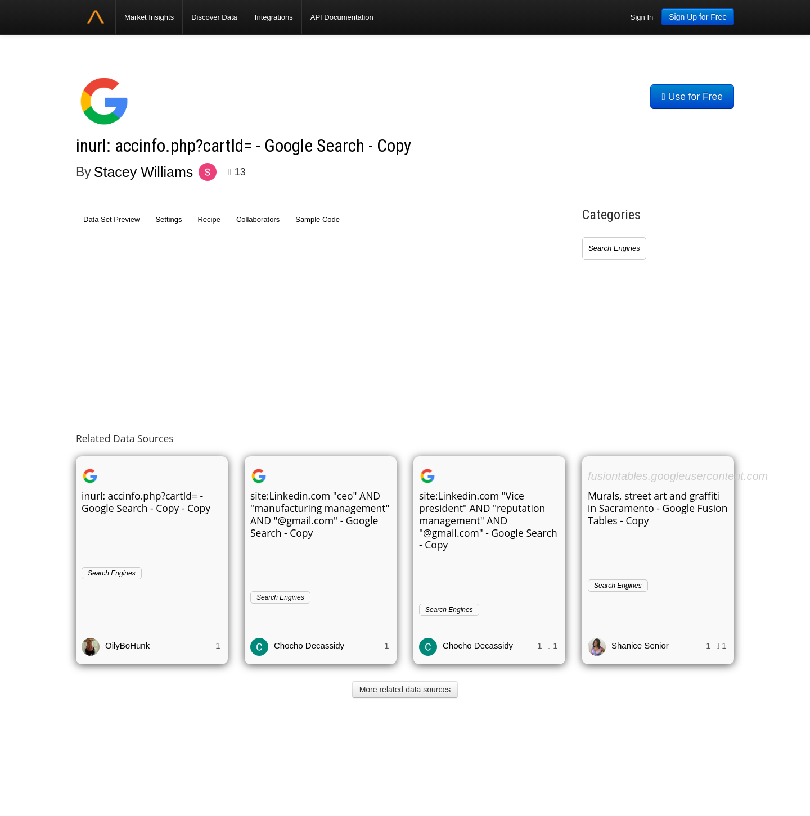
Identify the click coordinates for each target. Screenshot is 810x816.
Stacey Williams (143, 172)
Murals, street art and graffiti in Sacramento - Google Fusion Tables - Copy (657, 508)
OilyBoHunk (127, 645)
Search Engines (614, 248)
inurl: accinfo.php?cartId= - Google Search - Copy (243, 145)
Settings (168, 219)
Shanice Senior (640, 645)
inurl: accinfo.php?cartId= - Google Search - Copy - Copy (146, 502)
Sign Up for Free (698, 16)
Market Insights (149, 17)
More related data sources (405, 689)
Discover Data (214, 17)
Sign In (642, 17)
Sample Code (317, 219)
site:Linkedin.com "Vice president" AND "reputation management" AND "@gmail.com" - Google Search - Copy (488, 520)
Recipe (208, 219)
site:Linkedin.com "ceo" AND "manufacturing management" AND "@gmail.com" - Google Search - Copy (319, 514)
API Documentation (342, 17)
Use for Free (692, 96)
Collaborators (258, 219)
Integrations (274, 17)
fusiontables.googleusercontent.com (678, 476)
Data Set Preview (111, 219)
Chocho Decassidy (309, 645)
